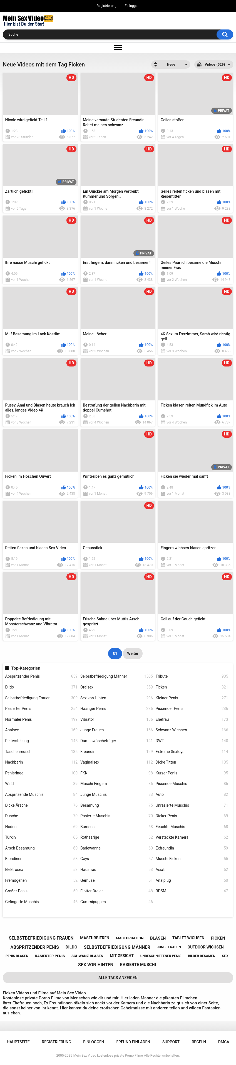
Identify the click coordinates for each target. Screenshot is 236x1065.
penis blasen (17, 956)
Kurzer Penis (192, 773)
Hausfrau (116, 869)
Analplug (192, 880)
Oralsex (116, 687)
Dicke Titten (192, 762)
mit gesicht (122, 955)
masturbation (129, 938)
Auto (192, 794)
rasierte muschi (138, 964)
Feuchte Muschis (192, 826)
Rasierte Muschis (116, 816)
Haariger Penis (116, 708)
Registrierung (106, 6)
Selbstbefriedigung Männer (116, 676)
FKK (116, 773)
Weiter (132, 653)
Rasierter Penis (41, 708)
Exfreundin (192, 848)
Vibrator (116, 719)
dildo (71, 947)
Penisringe (41, 773)
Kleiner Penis (192, 698)
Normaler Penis (41, 719)
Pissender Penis (192, 708)
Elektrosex (41, 869)
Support (171, 1042)
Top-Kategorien (25, 668)
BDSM (192, 891)
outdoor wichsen (205, 947)
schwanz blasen (87, 956)
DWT (192, 741)
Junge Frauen (116, 730)
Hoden (41, 826)
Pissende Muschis (192, 783)
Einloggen (132, 6)
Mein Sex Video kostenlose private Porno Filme (108, 1055)
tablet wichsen (188, 938)
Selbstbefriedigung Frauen (41, 698)
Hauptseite (18, 1042)
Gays (116, 858)
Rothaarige (116, 837)
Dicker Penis (192, 816)
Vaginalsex (116, 762)
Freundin (116, 751)
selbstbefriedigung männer (117, 947)
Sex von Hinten (116, 698)
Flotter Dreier (116, 891)
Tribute (192, 676)
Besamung (116, 805)
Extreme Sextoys (192, 751)
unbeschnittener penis (161, 956)
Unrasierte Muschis (192, 805)
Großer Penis (41, 891)
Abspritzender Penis (41, 676)
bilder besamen (201, 956)
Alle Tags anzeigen (118, 977)
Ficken (192, 687)
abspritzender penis (34, 947)
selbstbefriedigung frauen (41, 938)
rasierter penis (50, 956)
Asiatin (192, 869)
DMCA (223, 1042)
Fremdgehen (41, 880)
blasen (158, 938)
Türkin (41, 837)
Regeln (199, 1042)
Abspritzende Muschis (41, 794)
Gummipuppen (116, 902)
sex (225, 956)
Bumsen (116, 826)
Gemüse (116, 880)
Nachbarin (41, 762)
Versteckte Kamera (192, 837)
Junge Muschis (116, 794)
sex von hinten (95, 964)
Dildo (41, 687)
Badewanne (116, 848)
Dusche (41, 816)
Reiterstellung (41, 741)
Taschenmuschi (41, 751)
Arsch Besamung (41, 848)
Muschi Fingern (116, 783)
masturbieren (94, 938)
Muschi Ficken (192, 858)
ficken (218, 938)
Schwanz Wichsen (192, 730)
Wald (41, 783)
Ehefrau (192, 719)
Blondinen (41, 858)
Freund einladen (133, 1042)
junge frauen (169, 947)
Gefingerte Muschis (41, 902)
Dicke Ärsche (41, 805)
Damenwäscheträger (116, 741)
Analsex (41, 730)
